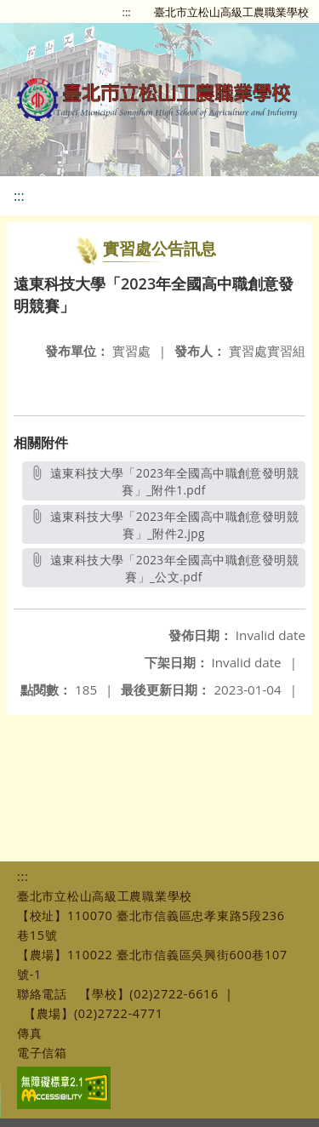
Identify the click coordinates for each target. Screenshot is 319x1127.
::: (126, 12)
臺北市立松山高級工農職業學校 (231, 12)
